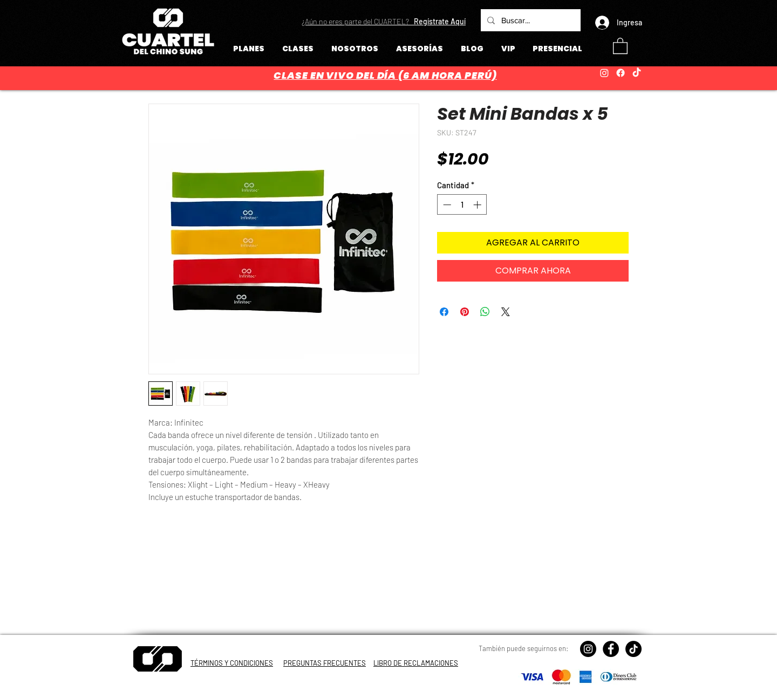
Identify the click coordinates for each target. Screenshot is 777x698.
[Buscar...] (529, 20)
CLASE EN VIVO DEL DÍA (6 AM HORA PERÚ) (385, 75)
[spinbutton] (462, 205)
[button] (384, 21)
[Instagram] (604, 72)
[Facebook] (620, 72)
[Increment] (478, 205)
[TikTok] (636, 72)
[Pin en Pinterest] (464, 311)
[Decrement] (446, 205)
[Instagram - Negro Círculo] (588, 649)
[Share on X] (505, 311)
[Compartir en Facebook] (444, 311)
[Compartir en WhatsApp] (485, 311)
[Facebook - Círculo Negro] (611, 649)
